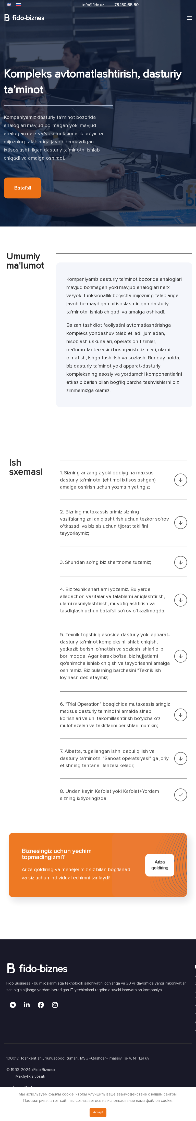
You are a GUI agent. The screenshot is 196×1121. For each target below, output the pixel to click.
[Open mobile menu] (190, 18)
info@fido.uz (93, 4)
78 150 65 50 (126, 4)
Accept (98, 1112)
